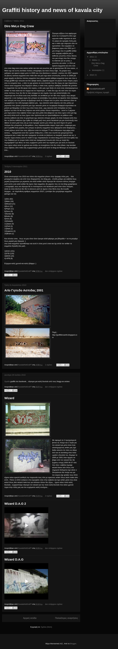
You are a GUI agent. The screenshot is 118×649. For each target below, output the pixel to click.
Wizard (9, 398)
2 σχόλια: (49, 156)
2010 (7, 171)
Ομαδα (7, 381)
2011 (92, 57)
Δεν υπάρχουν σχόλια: (54, 271)
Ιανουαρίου (97, 70)
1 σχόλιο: (49, 365)
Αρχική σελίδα (29, 618)
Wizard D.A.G (13, 559)
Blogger (73, 644)
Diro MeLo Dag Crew (19, 26)
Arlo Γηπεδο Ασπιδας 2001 (23, 290)
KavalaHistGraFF (97, 89)
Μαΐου (95, 60)
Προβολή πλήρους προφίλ (98, 92)
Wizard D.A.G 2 (15, 503)
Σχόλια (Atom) (46, 627)
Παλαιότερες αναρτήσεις (66, 618)
